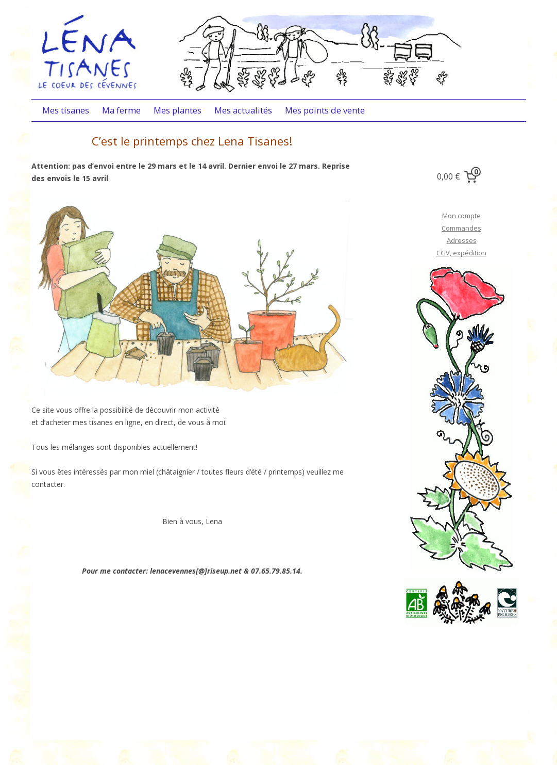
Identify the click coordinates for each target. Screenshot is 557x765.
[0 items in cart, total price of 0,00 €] (459, 177)
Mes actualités (243, 110)
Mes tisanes (65, 110)
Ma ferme (121, 110)
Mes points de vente (325, 110)
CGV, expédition (461, 252)
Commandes (461, 228)
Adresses (462, 240)
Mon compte (461, 215)
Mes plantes (177, 110)
